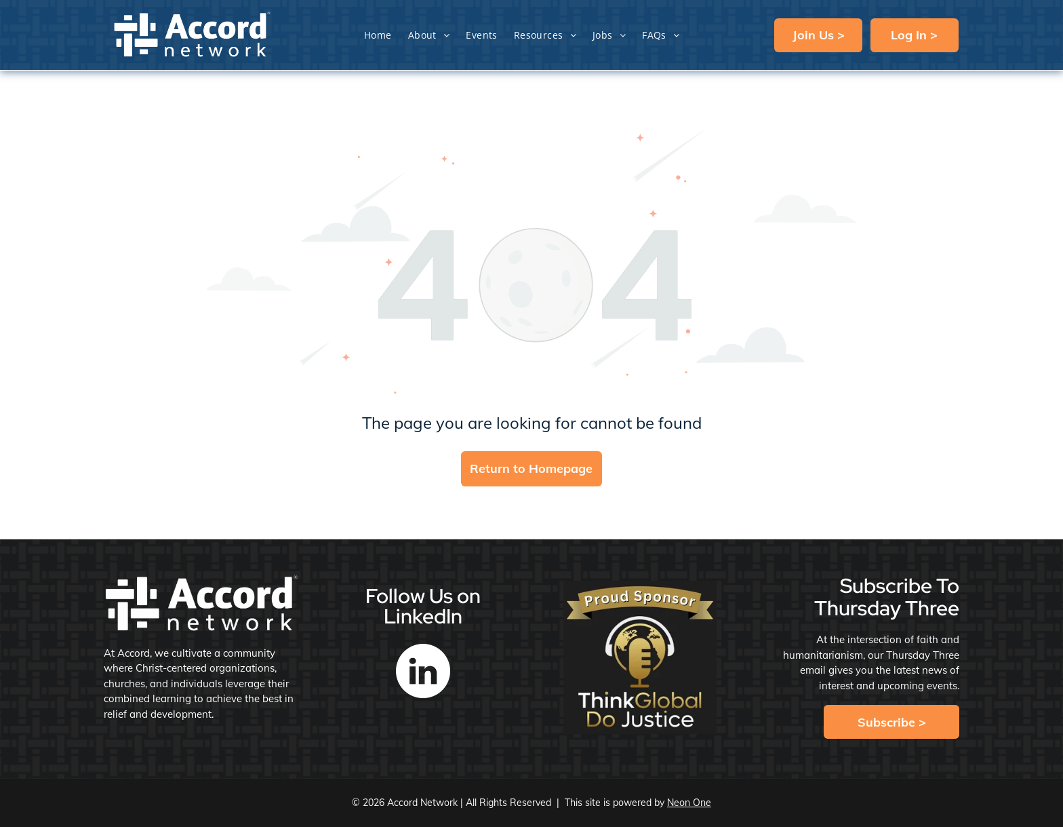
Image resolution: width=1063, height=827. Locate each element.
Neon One (689, 802)
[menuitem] (378, 35)
